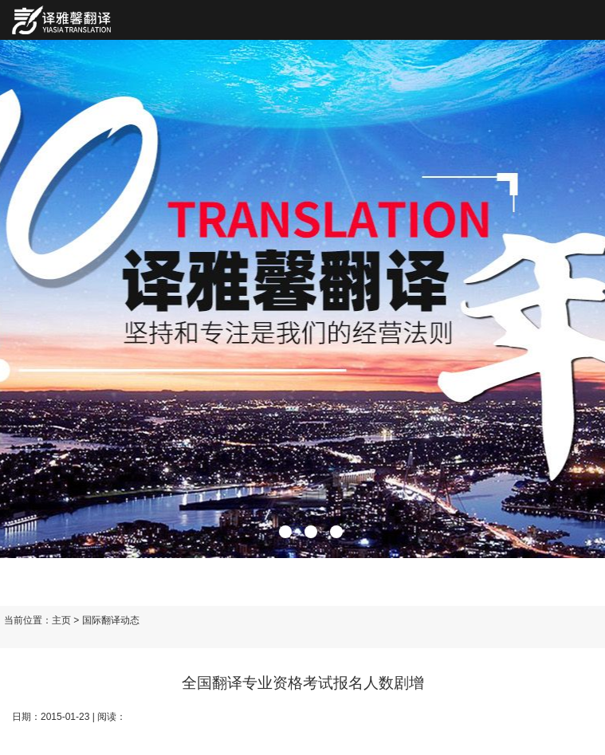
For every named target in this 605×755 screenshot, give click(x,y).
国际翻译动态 (110, 620)
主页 (61, 620)
